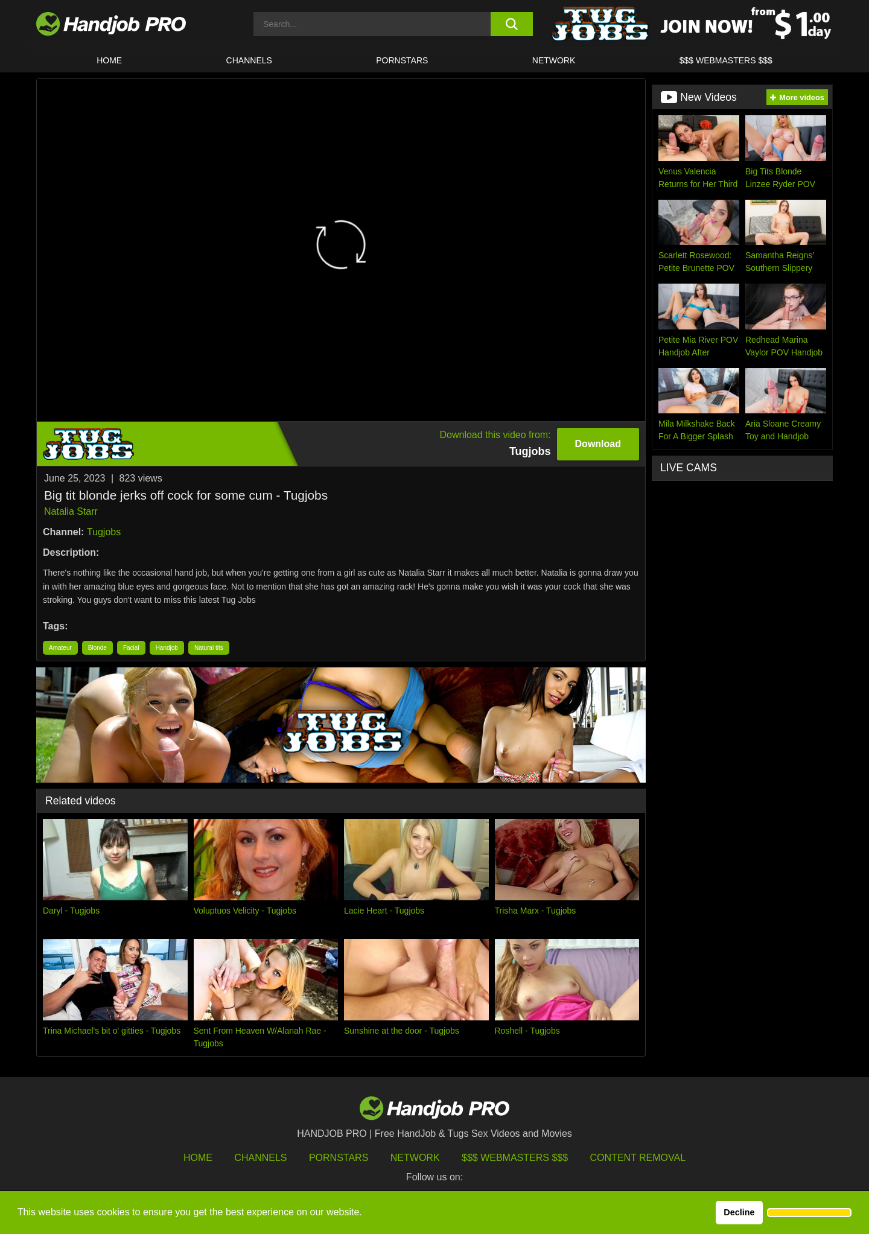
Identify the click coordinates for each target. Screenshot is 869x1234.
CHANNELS (249, 60)
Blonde (97, 647)
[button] (809, 1213)
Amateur (60, 647)
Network (554, 60)
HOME (109, 60)
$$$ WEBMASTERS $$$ (726, 60)
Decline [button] (739, 1212)
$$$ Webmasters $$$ (515, 1158)
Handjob (167, 647)
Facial (131, 647)
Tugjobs (104, 532)
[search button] (511, 24)
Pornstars (402, 60)
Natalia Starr (71, 511)
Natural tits (208, 647)
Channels (260, 1158)
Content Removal (638, 1158)
